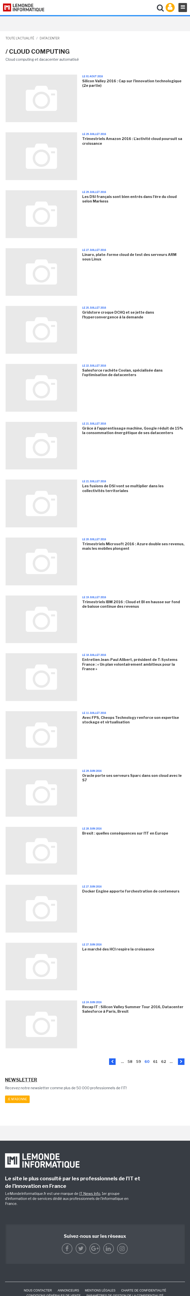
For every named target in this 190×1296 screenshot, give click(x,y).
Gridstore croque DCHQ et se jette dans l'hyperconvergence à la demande (118, 314)
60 (147, 1061)
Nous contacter (38, 1290)
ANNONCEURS (68, 1290)
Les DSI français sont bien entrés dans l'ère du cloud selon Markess (129, 198)
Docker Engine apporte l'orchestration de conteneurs (130, 891)
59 (138, 1061)
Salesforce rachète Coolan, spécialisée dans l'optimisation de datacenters (122, 372)
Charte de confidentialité (143, 1290)
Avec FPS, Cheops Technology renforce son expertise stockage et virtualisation (130, 719)
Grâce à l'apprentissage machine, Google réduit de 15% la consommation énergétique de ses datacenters (132, 430)
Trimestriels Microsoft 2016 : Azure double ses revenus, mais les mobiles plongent (133, 546)
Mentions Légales (100, 1290)
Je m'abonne (17, 1099)
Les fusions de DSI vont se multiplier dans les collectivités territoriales (123, 488)
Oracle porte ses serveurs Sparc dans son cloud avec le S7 (132, 777)
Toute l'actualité (20, 38)
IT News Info (89, 1193)
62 (163, 1061)
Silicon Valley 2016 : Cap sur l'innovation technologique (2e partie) (131, 83)
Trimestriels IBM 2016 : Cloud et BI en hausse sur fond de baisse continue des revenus (131, 604)
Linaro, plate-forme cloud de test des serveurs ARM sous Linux (129, 256)
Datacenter (50, 38)
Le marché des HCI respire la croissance (118, 949)
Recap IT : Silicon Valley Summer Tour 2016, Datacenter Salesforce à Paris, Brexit (132, 1009)
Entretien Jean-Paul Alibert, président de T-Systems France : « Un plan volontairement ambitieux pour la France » (129, 664)
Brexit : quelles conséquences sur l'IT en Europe (125, 833)
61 (155, 1061)
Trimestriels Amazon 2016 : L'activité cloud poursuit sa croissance (132, 141)
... (122, 1061)
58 (129, 1061)
